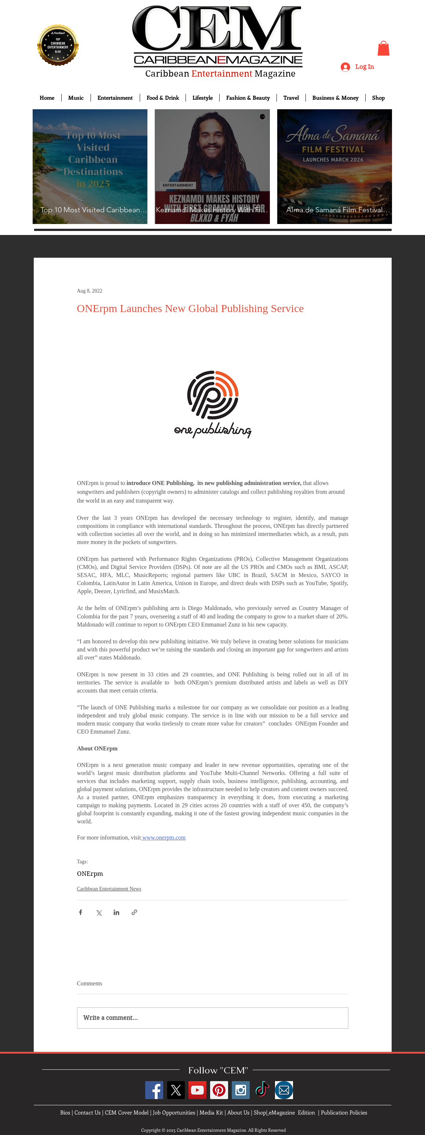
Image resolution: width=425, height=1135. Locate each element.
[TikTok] (262, 1090)
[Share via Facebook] (80, 912)
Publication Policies (344, 1112)
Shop (260, 1112)
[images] (284, 1090)
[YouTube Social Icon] (197, 1090)
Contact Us (87, 1112)
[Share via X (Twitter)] (98, 912)
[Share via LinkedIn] (116, 912)
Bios (65, 1112)
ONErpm (90, 873)
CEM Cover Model (127, 1112)
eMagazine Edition (292, 1112)
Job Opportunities (174, 1112)
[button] (383, 48)
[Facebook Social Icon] (154, 1090)
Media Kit (211, 1112)
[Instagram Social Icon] (241, 1090)
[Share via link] (134, 912)
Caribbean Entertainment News (109, 889)
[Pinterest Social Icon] (219, 1090)
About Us (238, 1112)
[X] (176, 1090)
